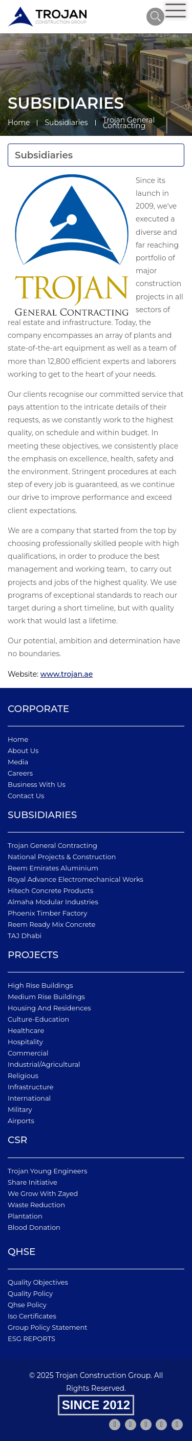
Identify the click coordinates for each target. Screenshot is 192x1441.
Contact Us (26, 795)
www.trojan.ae (66, 674)
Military (20, 1109)
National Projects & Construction (62, 857)
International (29, 1098)
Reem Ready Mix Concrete (51, 924)
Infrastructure (30, 1087)
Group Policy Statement (48, 1327)
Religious (23, 1075)
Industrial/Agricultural (44, 1064)
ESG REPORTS (31, 1338)
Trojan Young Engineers (47, 1171)
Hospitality (25, 1042)
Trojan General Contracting (52, 845)
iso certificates (32, 1316)
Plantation (25, 1216)
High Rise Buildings (40, 985)
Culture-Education (38, 1019)
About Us (23, 750)
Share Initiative (32, 1182)
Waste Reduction (36, 1205)
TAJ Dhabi (24, 935)
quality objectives (38, 1282)
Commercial (28, 1053)
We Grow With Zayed (43, 1193)
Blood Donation (34, 1227)
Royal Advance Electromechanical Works (75, 879)
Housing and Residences (49, 1008)
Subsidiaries (66, 122)
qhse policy (27, 1305)
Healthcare (26, 1030)
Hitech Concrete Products (50, 890)
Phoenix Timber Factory (47, 913)
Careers (20, 773)
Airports (21, 1121)
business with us (37, 784)
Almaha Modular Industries (53, 902)
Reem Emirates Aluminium (53, 868)
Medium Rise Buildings (46, 996)
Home (19, 122)
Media (18, 762)
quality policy (30, 1293)
